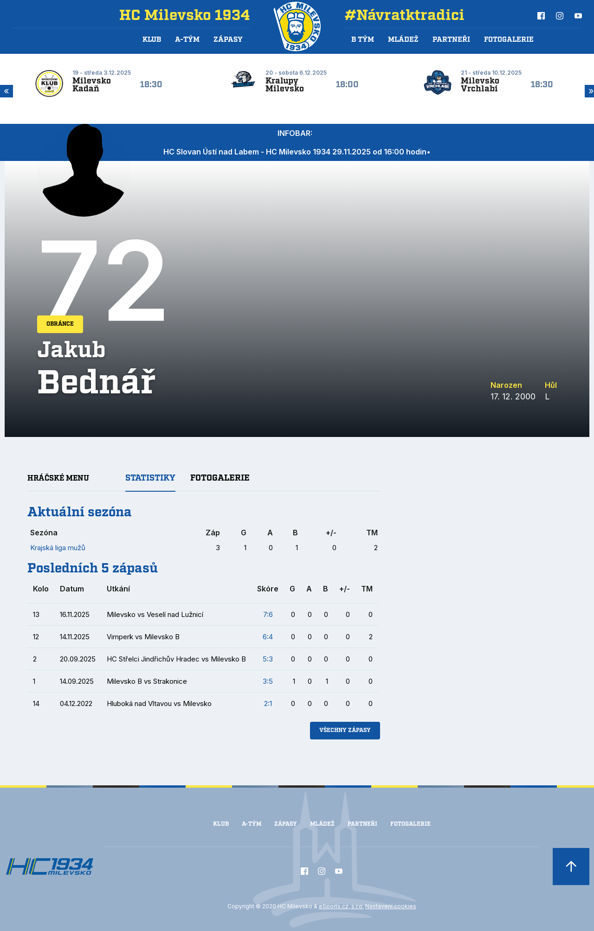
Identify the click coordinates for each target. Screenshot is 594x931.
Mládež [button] (403, 40)
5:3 (268, 659)
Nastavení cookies (390, 906)
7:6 (268, 614)
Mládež (322, 824)
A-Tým (251, 824)
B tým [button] (362, 40)
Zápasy (285, 824)
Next (589, 91)
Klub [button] (151, 40)
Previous (4, 91)
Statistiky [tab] (150, 478)
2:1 (268, 703)
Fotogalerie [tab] (220, 478)
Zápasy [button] (228, 40)
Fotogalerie (509, 40)
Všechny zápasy (345, 730)
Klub (221, 824)
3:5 (268, 681)
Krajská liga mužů (57, 547)
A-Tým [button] (187, 40)
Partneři (451, 40)
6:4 (268, 636)
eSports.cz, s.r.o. (341, 906)
